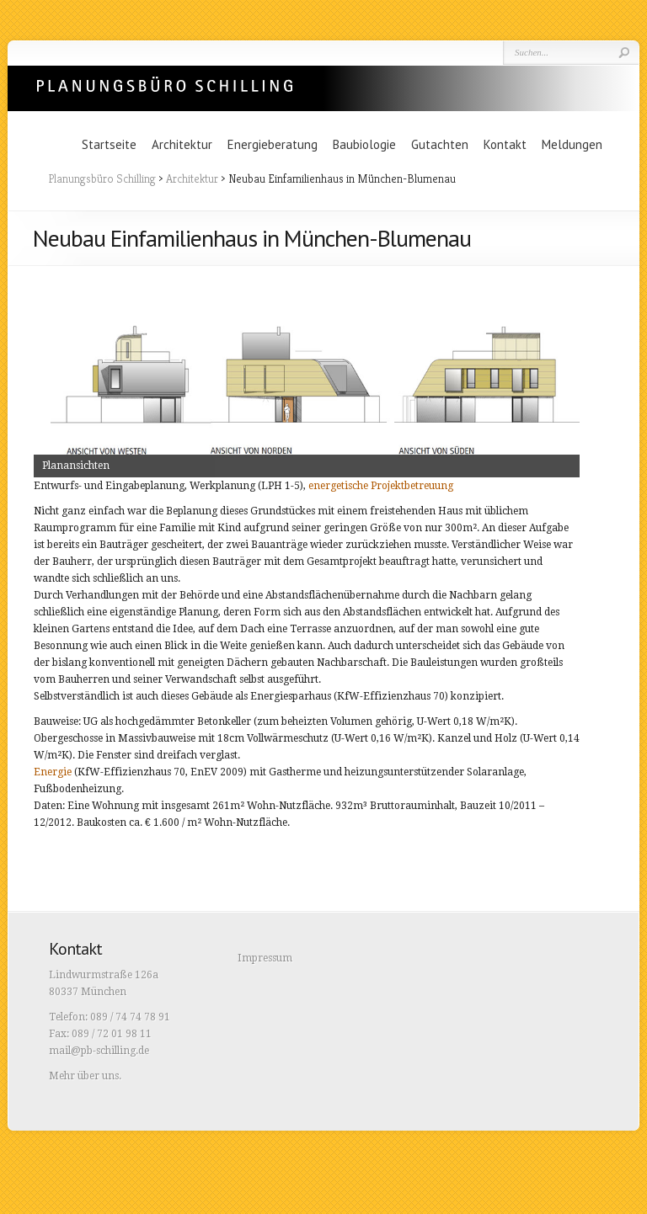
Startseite (109, 144)
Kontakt (505, 144)
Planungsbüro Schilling (164, 84)
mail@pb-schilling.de (99, 1051)
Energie (53, 772)
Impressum (265, 958)
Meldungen (572, 144)
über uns (98, 1076)
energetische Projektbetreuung (380, 486)
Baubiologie (364, 144)
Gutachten (439, 144)
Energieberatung (272, 144)
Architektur (182, 144)
